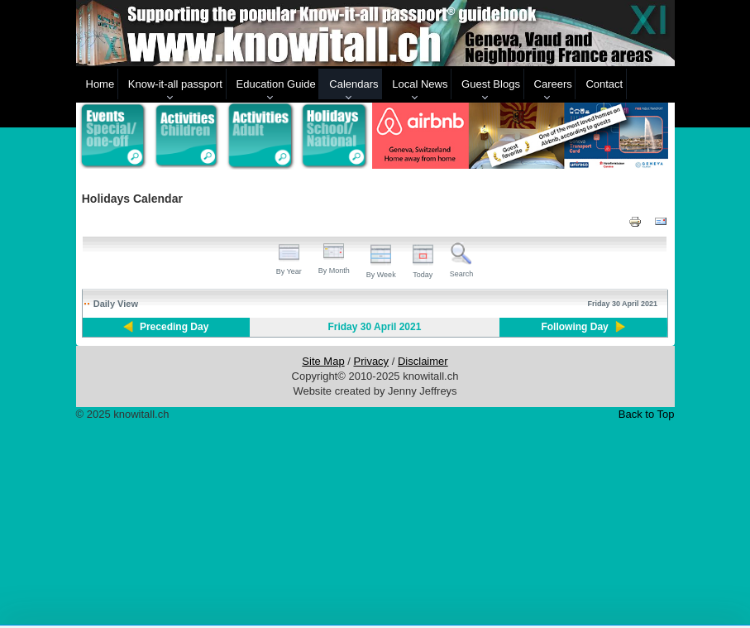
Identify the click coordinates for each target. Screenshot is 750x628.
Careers (553, 84)
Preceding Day (174, 327)
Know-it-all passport (175, 84)
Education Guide (276, 84)
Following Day (574, 327)
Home (100, 84)
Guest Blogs (490, 84)
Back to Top (647, 414)
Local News (419, 84)
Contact (604, 84)
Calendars (353, 84)
